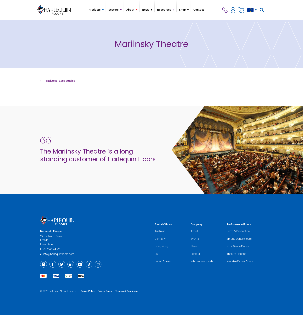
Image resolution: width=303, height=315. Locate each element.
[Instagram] (43, 264)
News (194, 246)
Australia (160, 231)
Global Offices (163, 224)
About (194, 231)
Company (196, 224)
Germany (160, 238)
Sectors (195, 253)
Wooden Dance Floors (240, 261)
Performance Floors (239, 224)
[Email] (98, 264)
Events (195, 238)
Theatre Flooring (236, 253)
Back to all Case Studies (57, 80)
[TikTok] (89, 264)
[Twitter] (61, 264)
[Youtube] (80, 264)
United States (163, 261)
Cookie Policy (88, 291)
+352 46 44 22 (51, 249)
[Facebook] (52, 264)
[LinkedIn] (70, 264)
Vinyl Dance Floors (238, 246)
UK (156, 253)
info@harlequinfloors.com (58, 254)
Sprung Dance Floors (239, 238)
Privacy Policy (105, 291)
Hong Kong (161, 246)
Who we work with (202, 261)
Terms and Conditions (126, 291)
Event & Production (238, 231)
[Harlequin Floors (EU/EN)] (54, 10)
